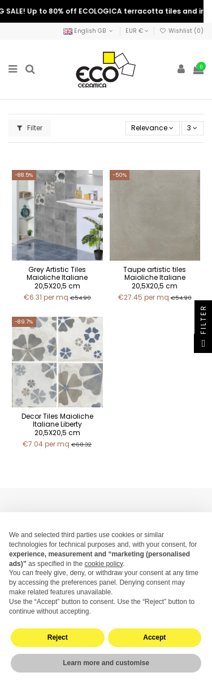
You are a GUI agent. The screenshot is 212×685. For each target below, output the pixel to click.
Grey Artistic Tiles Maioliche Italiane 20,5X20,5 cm (57, 278)
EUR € (137, 31)
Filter (29, 128)
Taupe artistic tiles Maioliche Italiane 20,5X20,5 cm (154, 278)
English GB (89, 31)
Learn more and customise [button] (106, 663)
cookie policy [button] (103, 564)
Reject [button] (57, 637)
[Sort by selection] (153, 128)
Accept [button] (154, 637)
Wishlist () (181, 31)
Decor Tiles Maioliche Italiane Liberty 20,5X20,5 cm (57, 424)
